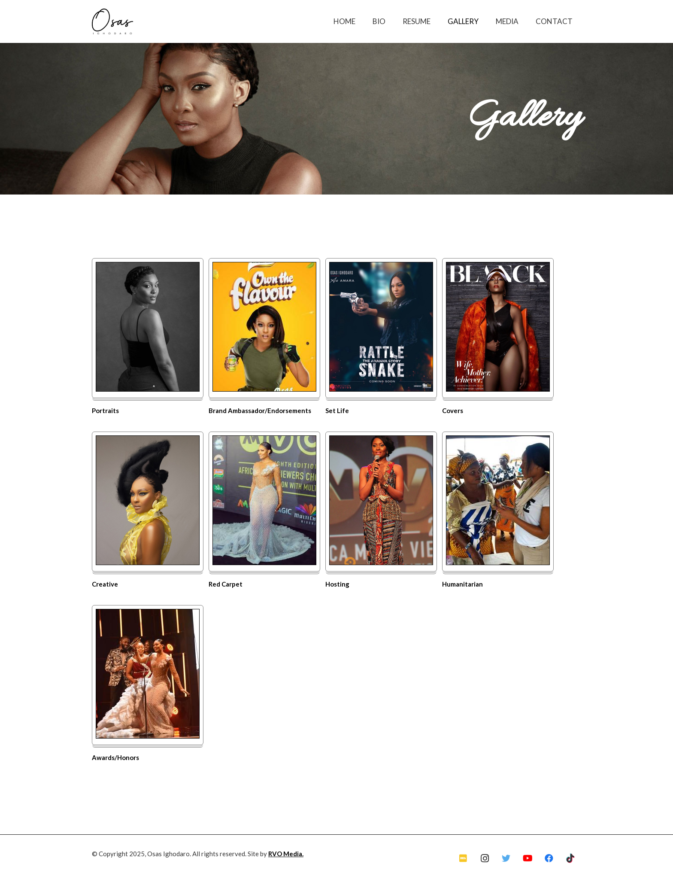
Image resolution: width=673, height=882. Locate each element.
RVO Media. (285, 854)
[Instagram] (484, 858)
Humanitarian (462, 584)
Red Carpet (226, 584)
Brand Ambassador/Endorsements (260, 410)
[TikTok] (570, 858)
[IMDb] (463, 858)
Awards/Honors (115, 757)
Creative (105, 584)
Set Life (337, 410)
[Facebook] (549, 858)
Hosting (337, 584)
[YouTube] (527, 858)
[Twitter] (506, 858)
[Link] (112, 21)
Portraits (105, 410)
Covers (452, 410)
